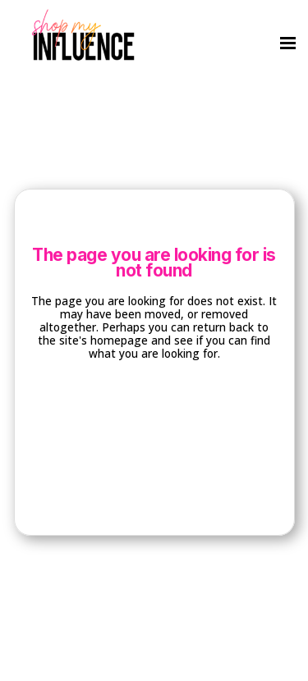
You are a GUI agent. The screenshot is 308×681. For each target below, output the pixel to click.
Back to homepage (154, 419)
